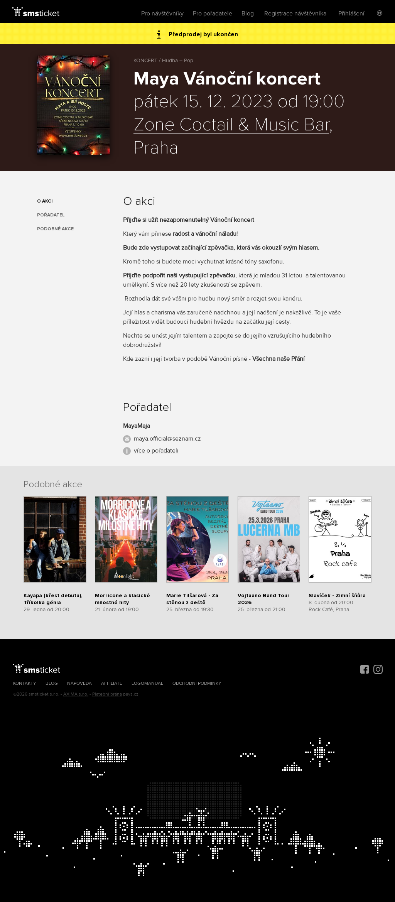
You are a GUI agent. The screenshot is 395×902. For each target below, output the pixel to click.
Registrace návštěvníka (295, 13)
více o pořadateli (156, 450)
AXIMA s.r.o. (75, 694)
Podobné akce (55, 229)
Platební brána (107, 694)
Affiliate (111, 683)
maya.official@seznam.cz (167, 439)
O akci (44, 201)
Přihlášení (351, 13)
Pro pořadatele (212, 13)
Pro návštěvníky (162, 13)
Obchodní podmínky (196, 683)
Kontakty (24, 683)
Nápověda (79, 683)
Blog (247, 13)
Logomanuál (147, 683)
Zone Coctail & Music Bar (231, 125)
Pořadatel (51, 215)
